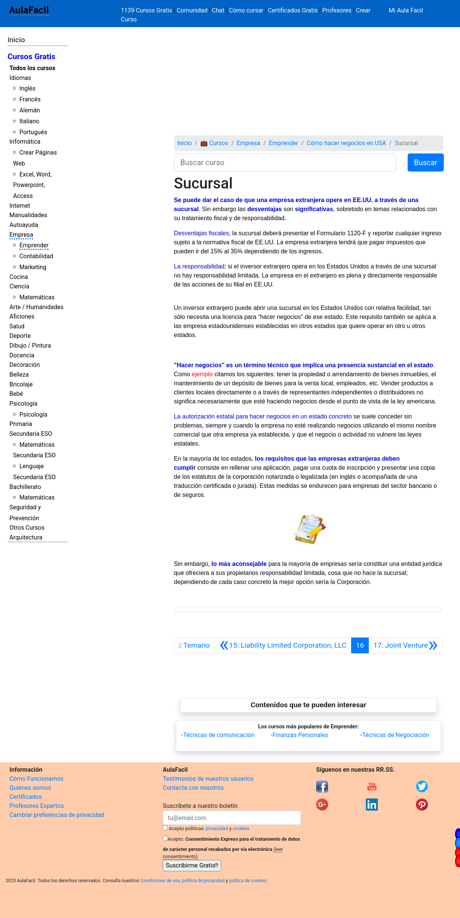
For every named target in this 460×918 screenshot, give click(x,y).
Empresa (21, 234)
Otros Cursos (26, 527)
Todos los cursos (32, 68)
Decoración (24, 364)
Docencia (21, 355)
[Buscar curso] (285, 162)
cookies (241, 828)
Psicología (23, 403)
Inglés (27, 88)
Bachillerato (25, 486)
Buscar (425, 162)
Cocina (18, 276)
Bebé (16, 393)
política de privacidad (203, 880)
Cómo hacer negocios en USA (346, 143)
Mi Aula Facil (406, 10)
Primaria (20, 424)
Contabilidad (36, 256)
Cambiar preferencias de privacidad (56, 814)
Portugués (33, 132)
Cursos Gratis (31, 56)
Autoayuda (23, 224)
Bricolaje (21, 384)
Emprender (34, 245)
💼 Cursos (214, 143)
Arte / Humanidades (36, 307)
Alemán (29, 110)
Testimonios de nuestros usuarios (208, 778)
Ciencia (19, 286)
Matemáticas (37, 297)
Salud (16, 326)
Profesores (336, 10)
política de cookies (248, 880)
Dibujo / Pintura (30, 345)
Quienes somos (30, 787)
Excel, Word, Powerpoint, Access (32, 185)
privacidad (217, 828)
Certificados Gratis (293, 10)
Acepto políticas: (187, 828)
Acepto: (176, 839)
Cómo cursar (246, 10)
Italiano (29, 121)
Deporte (20, 335)
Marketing (32, 267)
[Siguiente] (405, 645)
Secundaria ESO (30, 433)
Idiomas (20, 77)
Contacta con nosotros (193, 787)
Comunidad (192, 10)
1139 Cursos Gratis (147, 10)
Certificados (25, 796)
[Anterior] (282, 645)
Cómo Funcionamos (36, 778)
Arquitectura (25, 537)
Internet (19, 205)
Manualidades (28, 215)
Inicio (16, 39)
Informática (24, 141)
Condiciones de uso (160, 880)
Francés (29, 99)
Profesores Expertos (36, 805)
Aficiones (21, 316)
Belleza (19, 374)
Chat (218, 10)
